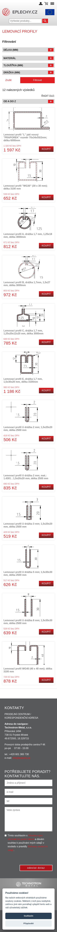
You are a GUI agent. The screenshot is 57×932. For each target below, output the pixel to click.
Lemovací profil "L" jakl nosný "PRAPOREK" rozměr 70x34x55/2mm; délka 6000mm (25, 137)
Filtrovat (37, 80)
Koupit (46, 149)
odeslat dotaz (36, 868)
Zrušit (8, 80)
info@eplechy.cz (21, 758)
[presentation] (29, 858)
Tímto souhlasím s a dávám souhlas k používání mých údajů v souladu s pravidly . (27, 842)
